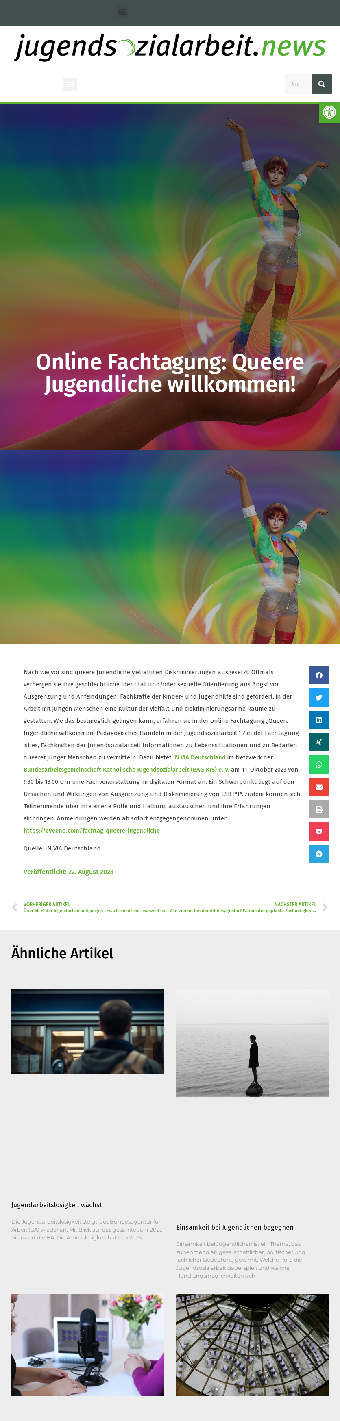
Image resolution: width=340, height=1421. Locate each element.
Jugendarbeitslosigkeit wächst (56, 1205)
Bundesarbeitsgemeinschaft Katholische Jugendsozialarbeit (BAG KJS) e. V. (126, 769)
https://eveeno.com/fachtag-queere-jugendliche (92, 830)
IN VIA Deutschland (199, 757)
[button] (121, 11)
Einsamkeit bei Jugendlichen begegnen (235, 1227)
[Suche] (322, 84)
